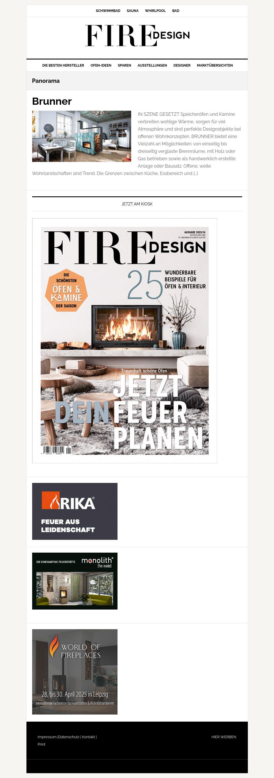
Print (42, 744)
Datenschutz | (69, 737)
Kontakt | (89, 737)
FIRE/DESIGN (137, 35)
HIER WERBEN (223, 737)
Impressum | (48, 737)
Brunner (52, 101)
